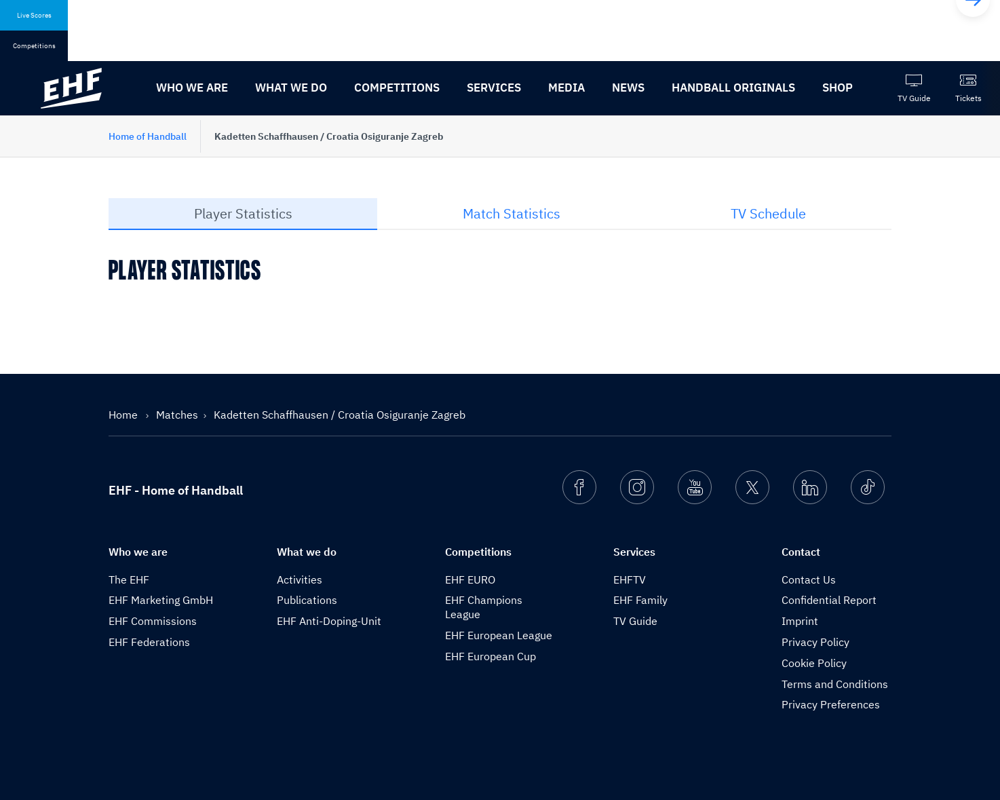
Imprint (800, 621)
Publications (307, 600)
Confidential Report (829, 600)
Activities (299, 579)
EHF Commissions (153, 621)
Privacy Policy (815, 642)
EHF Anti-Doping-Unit (329, 621)
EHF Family (640, 600)
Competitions (397, 87)
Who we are (192, 87)
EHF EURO (470, 579)
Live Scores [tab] (34, 15)
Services (494, 87)
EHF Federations (149, 642)
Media (566, 87)
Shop (837, 87)
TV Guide (635, 621)
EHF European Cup (490, 656)
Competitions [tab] (34, 45)
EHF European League (498, 635)
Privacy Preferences (831, 704)
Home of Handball (148, 136)
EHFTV (629, 579)
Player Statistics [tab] (243, 213)
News (628, 87)
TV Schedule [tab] (768, 213)
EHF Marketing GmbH (161, 600)
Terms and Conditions (835, 684)
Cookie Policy (814, 663)
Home (124, 414)
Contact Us (809, 579)
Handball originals (733, 87)
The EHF (129, 579)
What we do (291, 87)
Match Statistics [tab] (511, 213)
